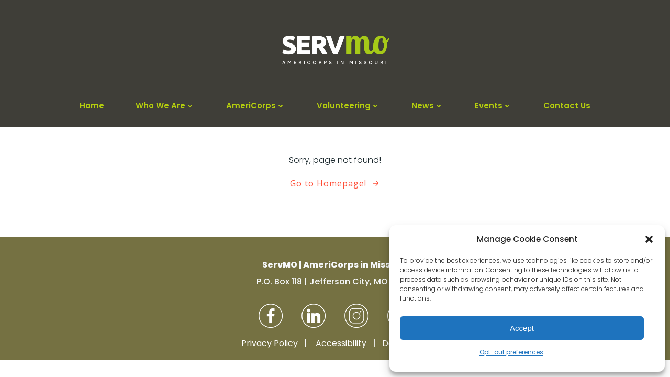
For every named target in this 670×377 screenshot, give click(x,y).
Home (92, 105)
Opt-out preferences (511, 352)
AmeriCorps (255, 105)
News (427, 105)
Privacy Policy (269, 343)
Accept (522, 328)
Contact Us (566, 105)
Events (493, 105)
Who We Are (165, 105)
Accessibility (341, 343)
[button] (649, 239)
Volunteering (348, 105)
